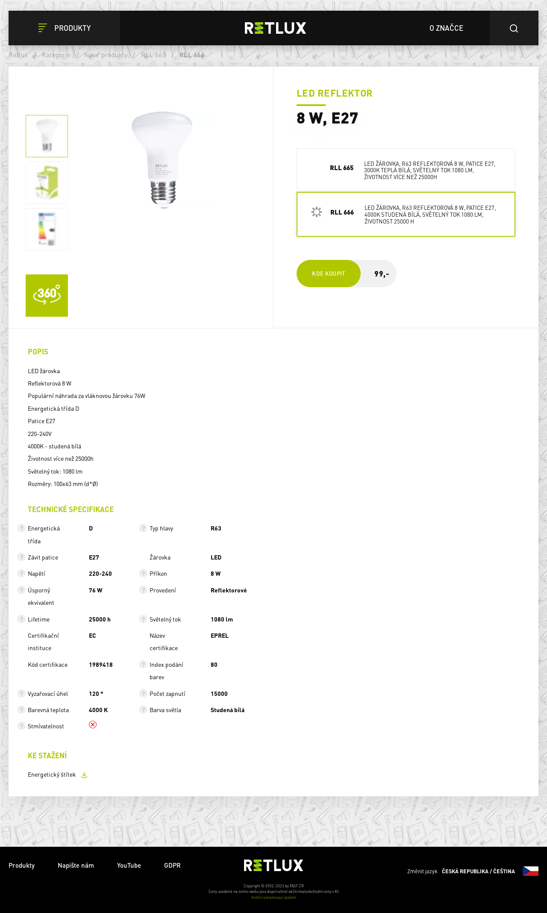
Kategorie (56, 54)
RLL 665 (153, 54)
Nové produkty (105, 54)
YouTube (129, 865)
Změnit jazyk (472, 871)
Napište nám (76, 865)
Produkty (22, 865)
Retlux (18, 54)
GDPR (172, 865)
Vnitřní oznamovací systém (273, 897)
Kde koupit (328, 273)
